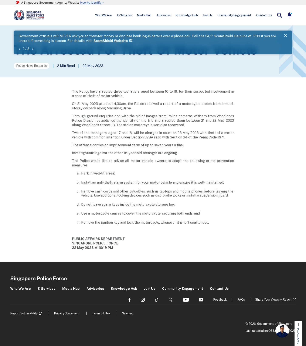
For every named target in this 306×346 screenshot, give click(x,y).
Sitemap (127, 313)
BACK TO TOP (298, 333)
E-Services (124, 15)
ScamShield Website (111, 41)
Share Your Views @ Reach (273, 299)
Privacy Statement (67, 313)
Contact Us (264, 15)
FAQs (241, 299)
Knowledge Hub (187, 15)
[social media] (129, 300)
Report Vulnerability (24, 313)
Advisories (164, 15)
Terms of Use (101, 313)
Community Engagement (234, 15)
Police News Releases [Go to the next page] (31, 65)
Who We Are (103, 15)
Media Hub (144, 15)
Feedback (220, 299)
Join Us (207, 15)
